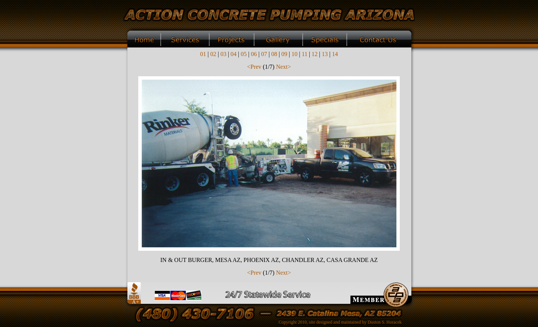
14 (335, 54)
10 (294, 54)
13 (325, 54)
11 (304, 54)
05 (244, 54)
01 (203, 54)
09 (284, 54)
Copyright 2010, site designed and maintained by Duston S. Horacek (340, 322)
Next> (283, 67)
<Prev (254, 67)
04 (233, 54)
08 (274, 54)
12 (315, 54)
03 (223, 54)
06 (254, 54)
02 (213, 54)
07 (264, 54)
